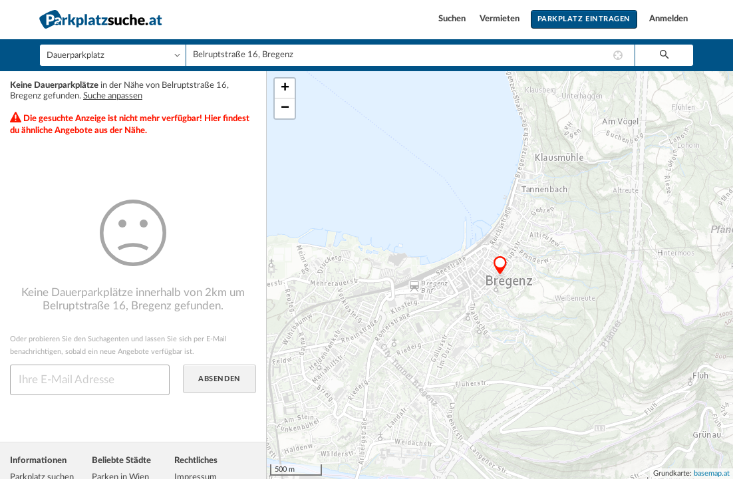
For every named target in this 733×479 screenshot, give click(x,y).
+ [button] (285, 88)
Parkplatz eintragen (584, 19)
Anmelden (668, 19)
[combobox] (410, 55)
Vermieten (500, 19)
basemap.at (712, 473)
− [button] (285, 108)
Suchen (453, 19)
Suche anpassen (112, 96)
